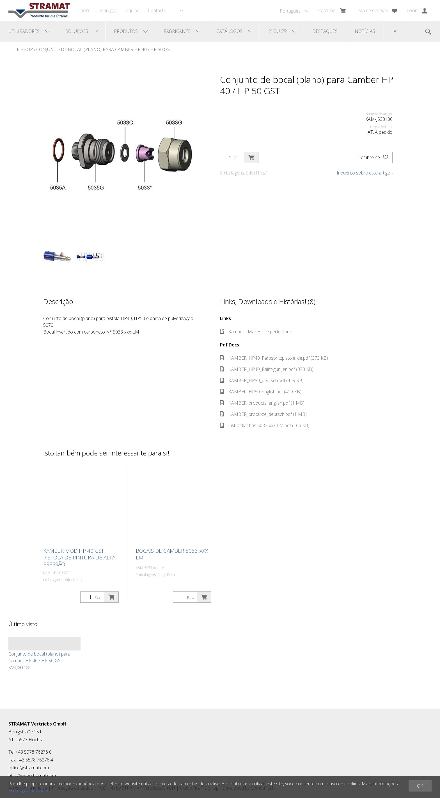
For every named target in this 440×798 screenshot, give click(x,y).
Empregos (107, 10)
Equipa (132, 10)
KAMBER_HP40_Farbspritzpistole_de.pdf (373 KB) (274, 358)
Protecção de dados (28, 790)
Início (83, 10)
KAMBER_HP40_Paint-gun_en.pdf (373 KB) (266, 369)
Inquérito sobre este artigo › (365, 173)
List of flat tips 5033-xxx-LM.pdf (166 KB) (265, 425)
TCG (179, 10)
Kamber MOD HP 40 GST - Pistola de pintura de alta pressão (79, 557)
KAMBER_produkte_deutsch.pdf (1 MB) (263, 414)
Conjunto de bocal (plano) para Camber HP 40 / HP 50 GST (104, 49)
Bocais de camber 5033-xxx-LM (173, 554)
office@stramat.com (28, 768)
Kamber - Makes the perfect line (256, 331)
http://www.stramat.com (32, 775)
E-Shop (25, 49)
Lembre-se (373, 157)
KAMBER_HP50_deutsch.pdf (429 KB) (262, 380)
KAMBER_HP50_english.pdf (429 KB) (260, 392)
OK (420, 786)
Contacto (157, 10)
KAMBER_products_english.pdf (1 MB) (262, 403)
